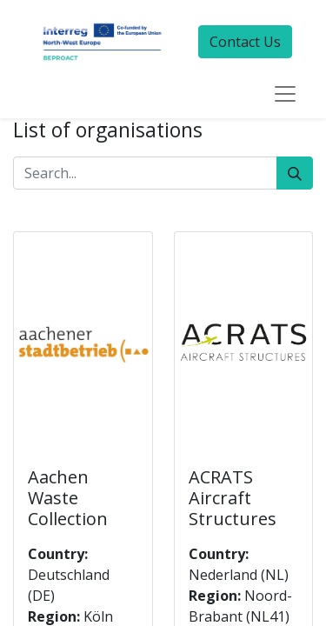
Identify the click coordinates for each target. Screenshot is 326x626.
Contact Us (245, 41)
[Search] (294, 173)
